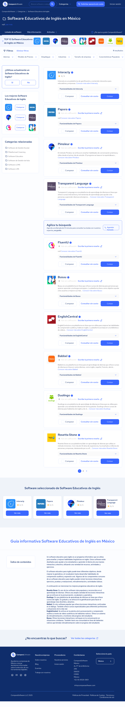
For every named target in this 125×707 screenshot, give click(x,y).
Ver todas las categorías (85, 638)
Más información (34, 32)
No (28, 82)
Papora (62, 109)
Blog (36, 664)
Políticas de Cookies (97, 695)
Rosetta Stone (67, 435)
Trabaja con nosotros (42, 672)
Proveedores (59, 655)
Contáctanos (79, 655)
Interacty (64, 72)
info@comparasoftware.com (82, 685)
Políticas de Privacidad (80, 695)
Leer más (9, 24)
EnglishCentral (68, 316)
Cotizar (110, 96)
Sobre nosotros (40, 660)
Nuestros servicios (61, 660)
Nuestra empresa (42, 655)
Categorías (65, 4)
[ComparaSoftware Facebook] (21, 675)
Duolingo (64, 395)
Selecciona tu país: (104, 654)
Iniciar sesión (115, 4)
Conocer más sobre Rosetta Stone (104, 448)
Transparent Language (73, 183)
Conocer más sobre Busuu (92, 291)
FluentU (63, 242)
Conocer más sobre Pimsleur (68, 157)
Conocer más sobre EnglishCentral (79, 330)
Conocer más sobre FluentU (71, 251)
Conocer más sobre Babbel (68, 369)
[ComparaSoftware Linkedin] (12, 675)
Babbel (62, 356)
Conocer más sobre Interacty (87, 83)
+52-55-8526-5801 (81, 680)
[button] (88, 88)
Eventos (38, 668)
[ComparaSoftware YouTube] (16, 675)
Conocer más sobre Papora (71, 118)
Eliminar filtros (23, 51)
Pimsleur (64, 144)
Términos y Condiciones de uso (107, 696)
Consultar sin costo (89, 96)
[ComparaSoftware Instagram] (25, 675)
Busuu (62, 277)
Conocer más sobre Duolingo (99, 409)
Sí (12, 82)
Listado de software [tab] (13, 32)
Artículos (51, 32)
